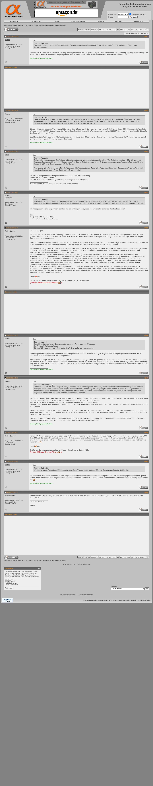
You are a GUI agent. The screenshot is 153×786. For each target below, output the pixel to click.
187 (110, 29)
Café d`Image (38, 25)
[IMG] (7, 583)
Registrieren (14, 21)
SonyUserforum (88, 600)
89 (100, 29)
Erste (93, 29)
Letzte (143, 29)
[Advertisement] (76, 88)
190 (121, 29)
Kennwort (111, 17)
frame (7, 40)
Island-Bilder (51, 217)
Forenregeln (118, 21)
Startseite (7, 25)
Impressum (99, 600)
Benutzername (112, 14)
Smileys (7, 581)
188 (114, 29)
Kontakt (133, 600)
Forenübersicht (18, 25)
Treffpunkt (28, 25)
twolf (7, 155)
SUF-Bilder (43, 217)
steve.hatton (10, 495)
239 (132, 29)
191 (125, 29)
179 (107, 29)
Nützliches (137, 21)
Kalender (101, 21)
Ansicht (143, 33)
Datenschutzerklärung (112, 600)
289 (136, 29)
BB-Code (8, 580)
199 (128, 29)
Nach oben (147, 600)
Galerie (57, 21)
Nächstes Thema (83, 564)
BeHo (7, 196)
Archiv (140, 600)
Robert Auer (10, 231)
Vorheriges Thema (70, 564)
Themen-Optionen (131, 33)
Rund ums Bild (36, 21)
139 (103, 29)
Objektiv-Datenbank (78, 21)
